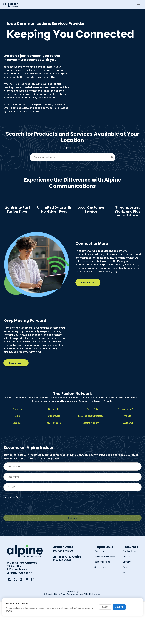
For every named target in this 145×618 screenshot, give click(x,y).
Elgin (17, 432)
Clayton (17, 426)
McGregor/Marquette (91, 432)
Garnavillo (54, 426)
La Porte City (91, 426)
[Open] (112, 157)
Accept (119, 607)
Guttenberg (54, 439)
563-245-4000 (63, 567)
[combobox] (70, 157)
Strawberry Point (127, 426)
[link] (10, 596)
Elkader (17, 439)
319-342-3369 (62, 577)
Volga (127, 432)
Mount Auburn (91, 439)
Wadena (128, 439)
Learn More (87, 299)
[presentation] (25, 523)
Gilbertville (54, 432)
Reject (105, 607)
